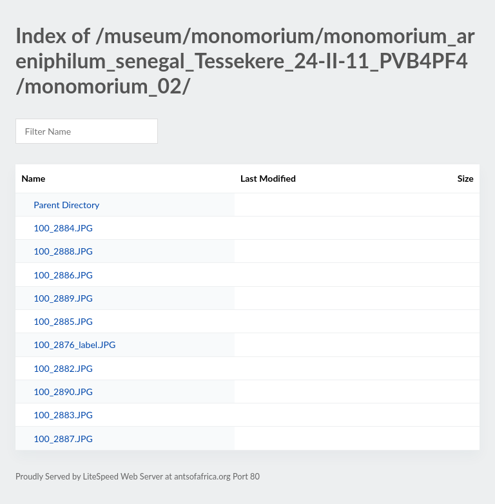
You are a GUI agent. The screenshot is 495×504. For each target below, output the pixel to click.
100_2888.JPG (63, 251)
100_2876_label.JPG (74, 344)
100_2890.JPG (63, 391)
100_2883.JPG (63, 414)
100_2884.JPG (63, 227)
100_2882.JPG (63, 368)
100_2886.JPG (63, 274)
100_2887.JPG (63, 438)
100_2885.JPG (63, 321)
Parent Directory (66, 204)
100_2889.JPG (63, 298)
